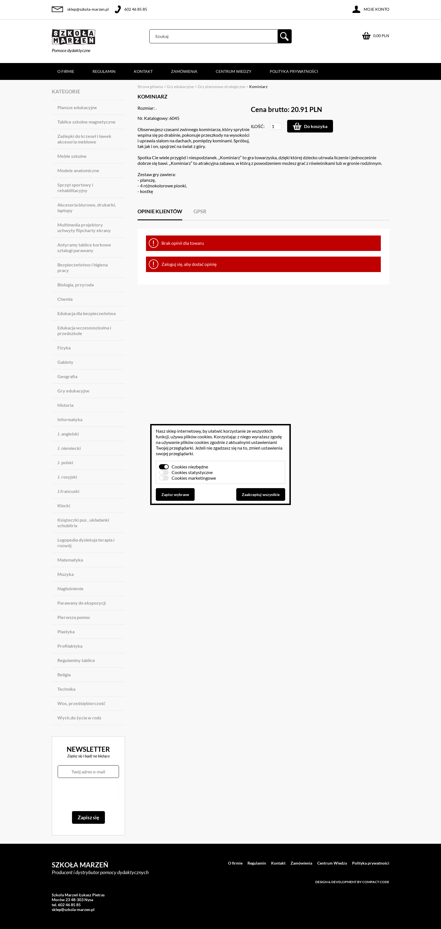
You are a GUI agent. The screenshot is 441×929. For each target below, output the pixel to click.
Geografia (67, 376)
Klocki (63, 505)
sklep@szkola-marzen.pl (88, 9)
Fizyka (64, 347)
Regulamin (104, 71)
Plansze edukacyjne (77, 107)
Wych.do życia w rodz (79, 717)
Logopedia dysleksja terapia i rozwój (85, 542)
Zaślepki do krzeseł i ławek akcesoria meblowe (84, 138)
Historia (65, 405)
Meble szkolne (72, 156)
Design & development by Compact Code (352, 882)
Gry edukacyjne (73, 390)
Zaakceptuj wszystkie (261, 494)
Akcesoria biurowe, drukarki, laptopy (86, 207)
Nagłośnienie (70, 588)
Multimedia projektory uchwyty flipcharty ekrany (84, 227)
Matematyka (70, 559)
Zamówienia (184, 71)
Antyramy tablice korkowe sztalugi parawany (84, 247)
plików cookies (198, 436)
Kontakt (143, 71)
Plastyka (66, 631)
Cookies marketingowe (194, 478)
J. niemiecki (69, 448)
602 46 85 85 (135, 9)
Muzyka (65, 574)
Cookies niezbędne (190, 466)
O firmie (65, 71)
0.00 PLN (381, 35)
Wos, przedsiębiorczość (81, 703)
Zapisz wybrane (175, 494)
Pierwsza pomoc (73, 617)
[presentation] (88, 794)
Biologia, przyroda (75, 284)
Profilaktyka (69, 645)
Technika (66, 689)
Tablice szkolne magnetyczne (86, 121)
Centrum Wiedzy (233, 71)
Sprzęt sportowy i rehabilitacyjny (75, 187)
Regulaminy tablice (76, 660)
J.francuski (68, 491)
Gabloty (65, 362)
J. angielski (68, 433)
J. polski (65, 462)
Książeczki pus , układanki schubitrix (83, 522)
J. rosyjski (67, 476)
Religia (64, 674)
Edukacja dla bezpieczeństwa (86, 313)
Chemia (65, 299)
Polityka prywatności (294, 71)
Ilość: (258, 126)
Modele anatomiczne (78, 170)
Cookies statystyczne (192, 472)
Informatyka (69, 419)
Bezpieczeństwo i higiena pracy (82, 267)
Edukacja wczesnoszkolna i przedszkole (84, 330)
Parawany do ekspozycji (81, 602)
